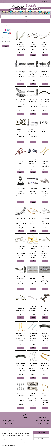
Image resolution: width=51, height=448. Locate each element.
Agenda (25, 417)
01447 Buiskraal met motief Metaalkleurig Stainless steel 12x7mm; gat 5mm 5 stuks (32, 162)
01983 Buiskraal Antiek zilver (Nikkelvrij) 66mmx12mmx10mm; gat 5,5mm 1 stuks (21, 222)
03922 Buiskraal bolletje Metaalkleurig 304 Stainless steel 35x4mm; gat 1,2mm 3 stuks (32, 368)
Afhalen (25, 418)
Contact (8, 417)
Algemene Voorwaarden (8, 420)
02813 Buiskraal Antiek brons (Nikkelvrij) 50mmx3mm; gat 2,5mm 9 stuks (20, 308)
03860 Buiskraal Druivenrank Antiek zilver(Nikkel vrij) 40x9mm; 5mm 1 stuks (20, 368)
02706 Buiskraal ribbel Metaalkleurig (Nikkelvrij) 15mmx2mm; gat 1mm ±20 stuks (45, 251)
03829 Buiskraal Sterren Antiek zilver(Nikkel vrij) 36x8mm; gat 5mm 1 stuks (45, 337)
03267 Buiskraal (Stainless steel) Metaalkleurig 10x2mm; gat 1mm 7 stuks (44, 308)
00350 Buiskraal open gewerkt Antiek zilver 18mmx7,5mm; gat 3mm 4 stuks (32, 74)
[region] (17, 439)
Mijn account (46, 1)
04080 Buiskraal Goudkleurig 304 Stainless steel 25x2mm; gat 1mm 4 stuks (44, 367)
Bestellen (21, 55)
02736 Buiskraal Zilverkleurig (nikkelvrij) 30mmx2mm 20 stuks (33, 280)
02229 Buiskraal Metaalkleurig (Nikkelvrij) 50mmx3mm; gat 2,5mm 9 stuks (45, 222)
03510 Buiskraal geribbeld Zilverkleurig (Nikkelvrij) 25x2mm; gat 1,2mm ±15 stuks (33, 338)
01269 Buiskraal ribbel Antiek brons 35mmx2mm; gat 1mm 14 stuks (20, 133)
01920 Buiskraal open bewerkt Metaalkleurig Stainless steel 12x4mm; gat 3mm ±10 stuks (44, 192)
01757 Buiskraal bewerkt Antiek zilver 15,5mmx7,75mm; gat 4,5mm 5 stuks (20, 191)
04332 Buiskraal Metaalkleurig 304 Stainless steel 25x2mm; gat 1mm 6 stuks (20, 397)
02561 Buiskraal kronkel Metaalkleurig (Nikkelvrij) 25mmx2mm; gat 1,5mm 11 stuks (21, 251)
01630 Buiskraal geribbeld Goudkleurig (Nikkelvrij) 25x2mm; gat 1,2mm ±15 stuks (45, 162)
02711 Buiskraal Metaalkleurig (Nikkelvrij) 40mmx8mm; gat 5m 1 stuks (20, 280)
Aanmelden (5, 46)
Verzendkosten (8, 418)
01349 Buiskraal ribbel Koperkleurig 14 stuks (21, 160)
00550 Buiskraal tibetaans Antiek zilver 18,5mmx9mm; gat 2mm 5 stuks (45, 74)
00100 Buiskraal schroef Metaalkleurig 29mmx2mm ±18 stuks (33, 46)
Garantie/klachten (8, 424)
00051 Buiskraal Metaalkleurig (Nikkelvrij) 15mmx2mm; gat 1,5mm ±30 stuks (20, 46)
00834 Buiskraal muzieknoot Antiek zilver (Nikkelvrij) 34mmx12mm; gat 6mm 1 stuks (20, 104)
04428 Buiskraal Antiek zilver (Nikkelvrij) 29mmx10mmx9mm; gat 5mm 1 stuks (33, 397)
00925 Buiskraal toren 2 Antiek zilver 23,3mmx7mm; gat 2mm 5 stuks (33, 103)
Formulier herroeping (8, 423)
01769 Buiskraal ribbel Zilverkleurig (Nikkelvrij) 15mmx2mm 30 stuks (33, 192)
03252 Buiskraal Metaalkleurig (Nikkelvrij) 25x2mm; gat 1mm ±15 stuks (32, 308)
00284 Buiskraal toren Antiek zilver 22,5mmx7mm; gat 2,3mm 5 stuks (20, 74)
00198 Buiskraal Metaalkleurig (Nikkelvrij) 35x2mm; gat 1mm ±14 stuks (44, 46)
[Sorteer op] (41, 26)
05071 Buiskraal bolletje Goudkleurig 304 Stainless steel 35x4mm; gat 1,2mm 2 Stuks (45, 398)
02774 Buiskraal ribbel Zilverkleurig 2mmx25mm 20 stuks (45, 280)
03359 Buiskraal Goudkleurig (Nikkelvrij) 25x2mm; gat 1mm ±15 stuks (20, 337)
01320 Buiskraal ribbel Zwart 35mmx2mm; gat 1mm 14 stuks (45, 132)
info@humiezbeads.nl (44, 423)
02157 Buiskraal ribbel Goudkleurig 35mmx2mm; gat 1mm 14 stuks (33, 222)
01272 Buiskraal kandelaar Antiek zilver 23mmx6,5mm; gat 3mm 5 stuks (32, 133)
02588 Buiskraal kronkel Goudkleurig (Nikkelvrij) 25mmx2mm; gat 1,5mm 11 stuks (33, 251)
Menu (25, 21)
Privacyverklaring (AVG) (8, 421)
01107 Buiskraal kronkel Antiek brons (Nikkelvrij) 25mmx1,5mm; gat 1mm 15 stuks (44, 103)
